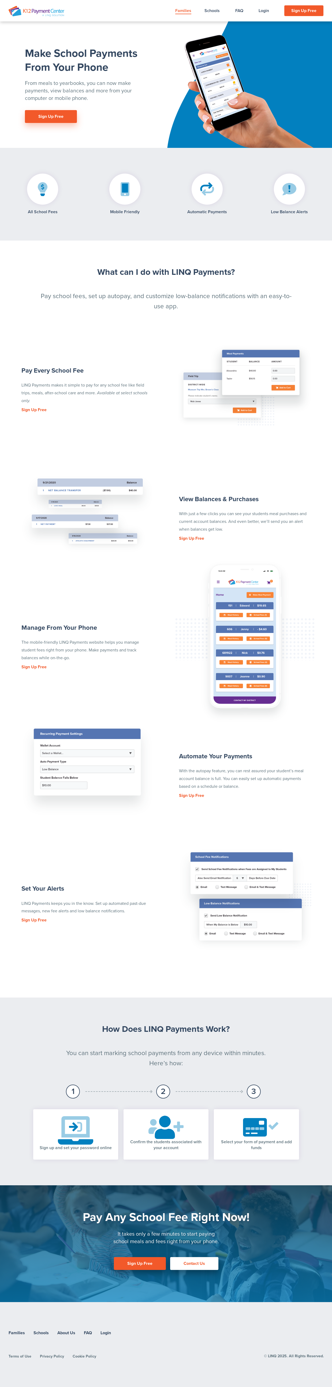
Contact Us (194, 1263)
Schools (212, 10)
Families (183, 10)
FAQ (239, 10)
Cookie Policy (84, 1356)
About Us (66, 1333)
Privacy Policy (52, 1356)
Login (264, 10)
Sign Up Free (303, 10)
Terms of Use (20, 1356)
